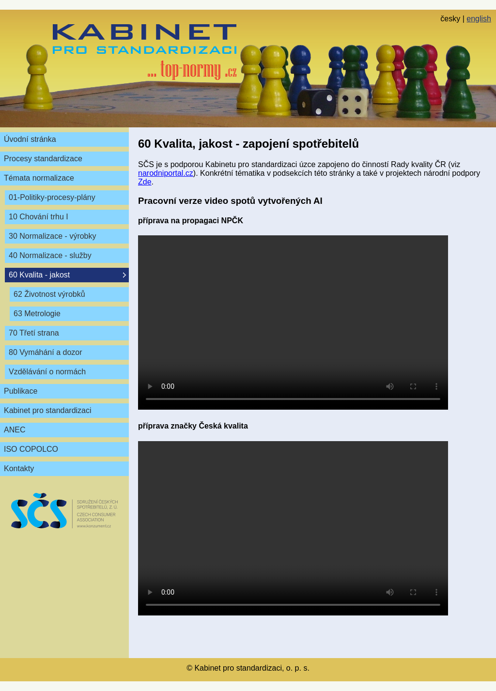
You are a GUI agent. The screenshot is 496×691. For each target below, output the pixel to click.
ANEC (14, 430)
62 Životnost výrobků (49, 294)
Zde (145, 182)
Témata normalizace (39, 178)
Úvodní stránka (30, 139)
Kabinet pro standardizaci (48, 410)
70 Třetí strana (34, 333)
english (478, 19)
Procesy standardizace (43, 158)
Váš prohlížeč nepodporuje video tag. (293, 322)
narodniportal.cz (165, 173)
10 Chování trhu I (38, 217)
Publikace (20, 391)
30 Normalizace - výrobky (52, 236)
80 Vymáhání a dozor (45, 352)
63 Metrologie (37, 313)
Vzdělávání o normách (47, 372)
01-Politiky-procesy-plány (52, 197)
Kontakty (19, 468)
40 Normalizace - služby (50, 255)
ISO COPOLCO (31, 449)
